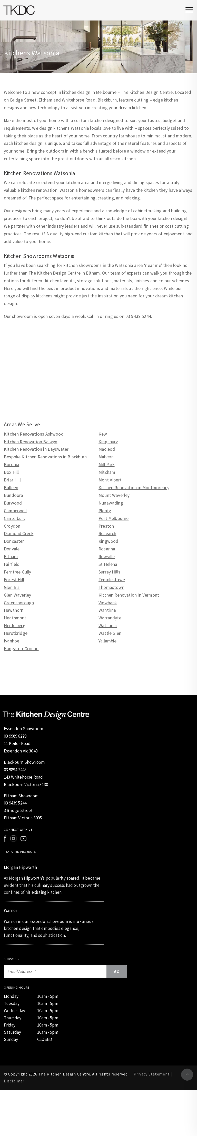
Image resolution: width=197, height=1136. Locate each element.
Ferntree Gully (17, 572)
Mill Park (106, 464)
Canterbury (14, 518)
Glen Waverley (17, 595)
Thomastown (111, 587)
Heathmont (15, 618)
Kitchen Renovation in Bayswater (36, 449)
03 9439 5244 (15, 803)
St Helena (107, 564)
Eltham (11, 556)
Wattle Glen (109, 633)
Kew (102, 434)
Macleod (106, 449)
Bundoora (13, 495)
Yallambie (107, 641)
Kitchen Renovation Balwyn (30, 442)
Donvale (11, 549)
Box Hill (11, 472)
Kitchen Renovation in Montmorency (133, 487)
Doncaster (14, 541)
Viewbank (107, 603)
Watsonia (107, 625)
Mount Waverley (114, 495)
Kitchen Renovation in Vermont (128, 595)
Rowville (106, 556)
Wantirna (107, 610)
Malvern (106, 457)
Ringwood (108, 541)
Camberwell (15, 511)
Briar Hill (12, 480)
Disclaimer (14, 1080)
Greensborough (19, 603)
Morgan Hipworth (20, 867)
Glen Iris (12, 587)
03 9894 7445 (15, 769)
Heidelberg (14, 625)
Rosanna (106, 549)
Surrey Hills (109, 572)
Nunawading (110, 503)
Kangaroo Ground (21, 648)
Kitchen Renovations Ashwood (34, 434)
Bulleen (11, 487)
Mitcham (106, 472)
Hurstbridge (15, 633)
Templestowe (111, 579)
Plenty (104, 511)
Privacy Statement (152, 1074)
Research (107, 533)
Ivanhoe (11, 641)
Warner (10, 910)
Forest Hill (14, 579)
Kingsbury (108, 442)
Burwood (13, 503)
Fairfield (12, 564)
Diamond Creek (18, 533)
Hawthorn (13, 610)
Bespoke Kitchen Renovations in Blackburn (45, 457)
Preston (106, 526)
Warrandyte (109, 618)
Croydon (12, 526)
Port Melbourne (113, 518)
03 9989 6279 (15, 736)
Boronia (11, 464)
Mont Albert (110, 480)
